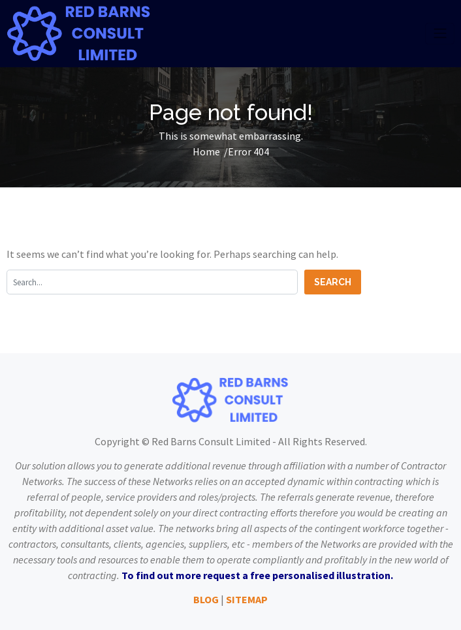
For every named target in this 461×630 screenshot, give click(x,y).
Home (206, 151)
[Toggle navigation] (439, 33)
